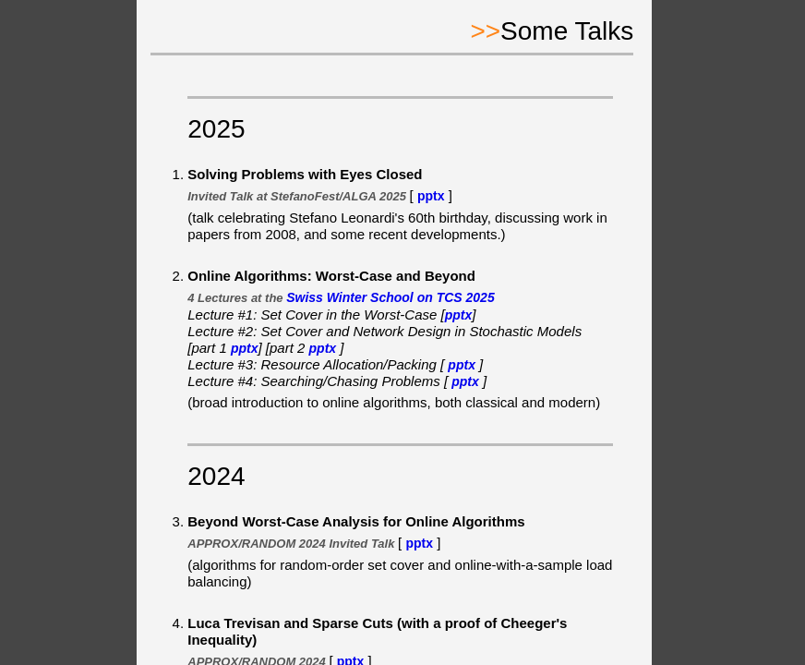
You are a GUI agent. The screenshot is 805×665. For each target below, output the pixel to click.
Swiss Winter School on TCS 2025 (390, 297)
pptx (431, 195)
